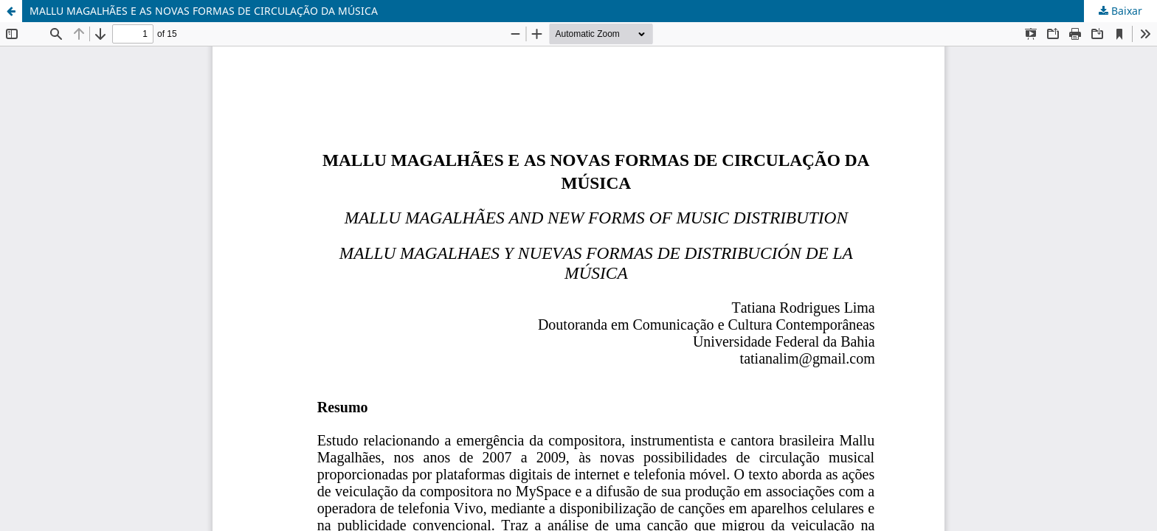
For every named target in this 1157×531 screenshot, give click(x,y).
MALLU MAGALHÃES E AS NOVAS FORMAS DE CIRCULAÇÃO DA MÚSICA (204, 11)
